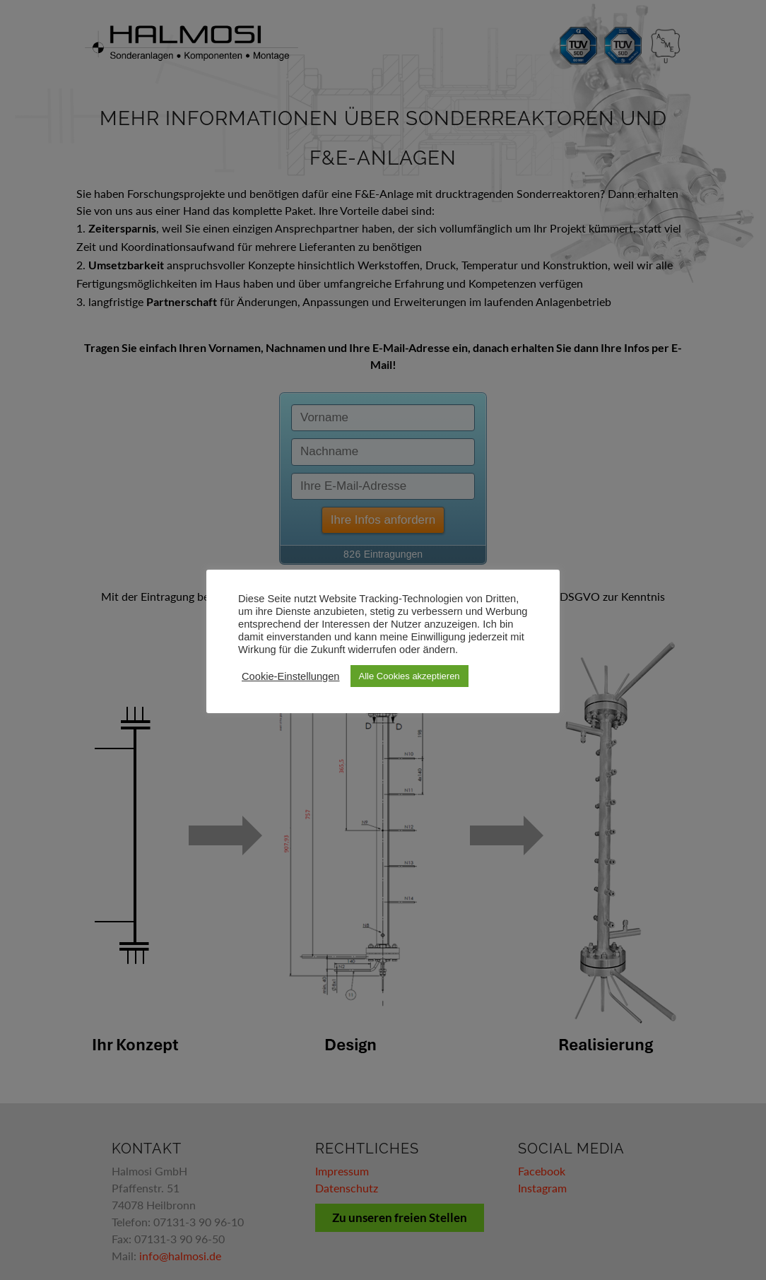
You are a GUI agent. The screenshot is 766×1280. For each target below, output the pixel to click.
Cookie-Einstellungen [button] (291, 676)
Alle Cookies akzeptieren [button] (409, 676)
